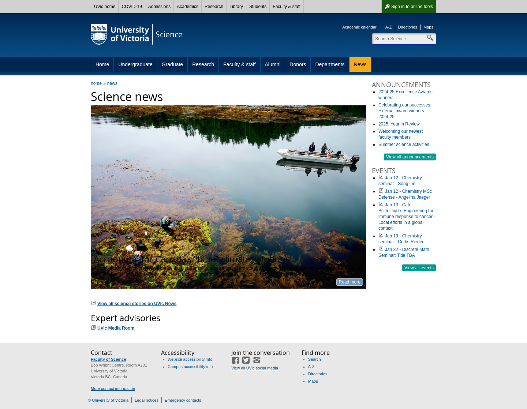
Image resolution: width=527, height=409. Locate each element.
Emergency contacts (183, 400)
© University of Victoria (108, 400)
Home (102, 64)
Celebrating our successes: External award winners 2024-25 (404, 110)
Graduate (172, 64)
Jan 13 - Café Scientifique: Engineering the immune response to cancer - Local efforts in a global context (406, 216)
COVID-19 (132, 6)
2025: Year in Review (399, 124)
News (360, 64)
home (96, 83)
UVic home (104, 6)
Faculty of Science (108, 359)
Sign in (412, 6)
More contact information (113, 388)
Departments (329, 64)
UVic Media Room (115, 328)
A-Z (388, 27)
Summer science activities (403, 144)
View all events (419, 267)
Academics (187, 6)
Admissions (159, 6)
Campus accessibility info (190, 366)
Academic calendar (359, 27)
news (112, 83)
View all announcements (410, 157)
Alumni (273, 64)
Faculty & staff (286, 6)
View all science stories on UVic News (136, 303)
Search (314, 359)
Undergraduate (135, 64)
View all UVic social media (254, 368)
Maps (428, 27)
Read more (349, 282)
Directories (408, 27)
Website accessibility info (190, 359)
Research (214, 6)
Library (236, 6)
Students (257, 6)
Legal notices (146, 400)
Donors (297, 64)
